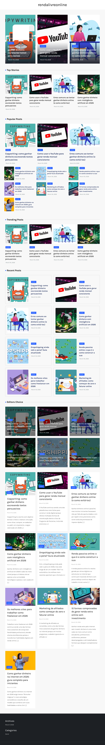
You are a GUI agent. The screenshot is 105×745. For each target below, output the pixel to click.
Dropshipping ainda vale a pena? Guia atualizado (40, 350)
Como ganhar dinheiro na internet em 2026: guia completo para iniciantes (24, 204)
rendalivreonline (52, 4)
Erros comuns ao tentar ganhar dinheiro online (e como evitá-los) (84, 53)
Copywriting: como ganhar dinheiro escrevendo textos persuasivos (19, 156)
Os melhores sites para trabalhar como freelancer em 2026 (24, 189)
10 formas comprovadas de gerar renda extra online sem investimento (89, 189)
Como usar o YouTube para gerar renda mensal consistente (51, 53)
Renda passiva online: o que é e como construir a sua (85, 557)
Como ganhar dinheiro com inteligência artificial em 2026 (87, 100)
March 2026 (9, 725)
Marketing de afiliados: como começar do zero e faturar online (56, 189)
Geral (11, 43)
